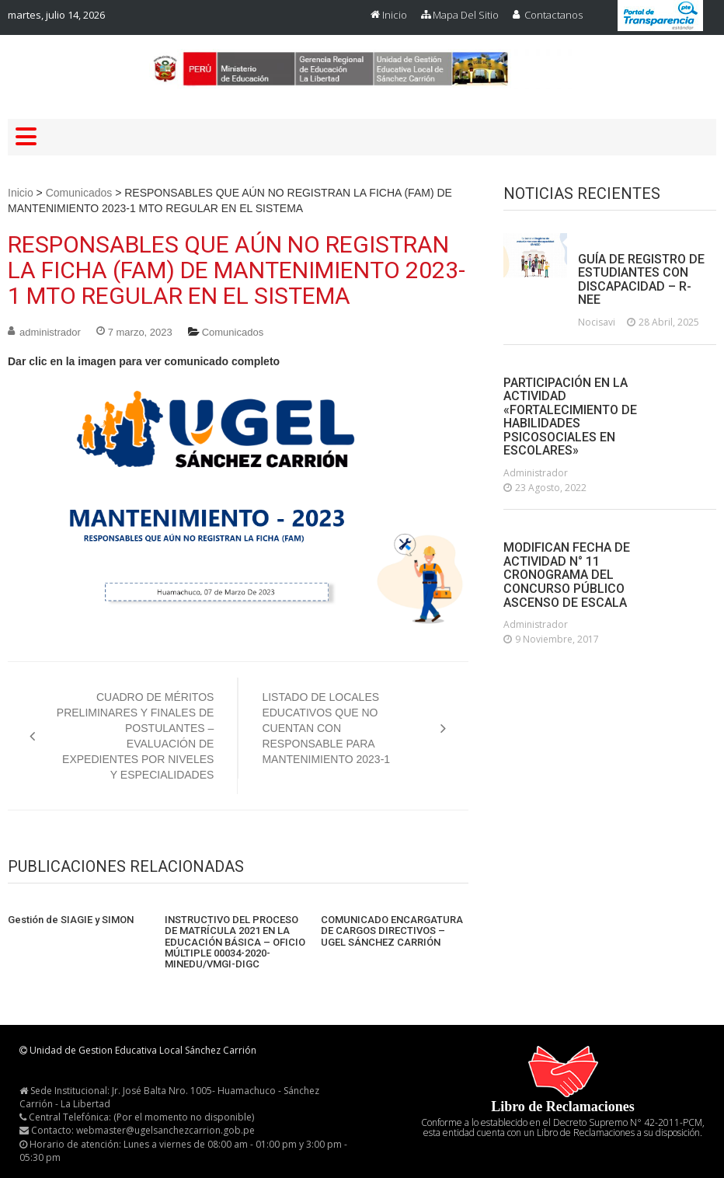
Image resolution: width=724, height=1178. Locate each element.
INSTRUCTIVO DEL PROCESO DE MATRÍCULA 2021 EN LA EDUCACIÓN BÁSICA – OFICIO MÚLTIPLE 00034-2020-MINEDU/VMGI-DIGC (235, 942)
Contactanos (553, 15)
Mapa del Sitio (466, 15)
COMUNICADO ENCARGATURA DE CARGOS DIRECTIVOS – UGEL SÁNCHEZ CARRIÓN (392, 931)
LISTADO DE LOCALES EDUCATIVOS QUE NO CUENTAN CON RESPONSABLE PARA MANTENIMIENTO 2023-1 (326, 728)
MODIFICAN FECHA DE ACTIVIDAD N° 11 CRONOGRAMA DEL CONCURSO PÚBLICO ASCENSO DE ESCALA (566, 575)
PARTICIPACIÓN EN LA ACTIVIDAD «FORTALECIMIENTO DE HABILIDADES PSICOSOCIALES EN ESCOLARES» (570, 417)
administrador (50, 332)
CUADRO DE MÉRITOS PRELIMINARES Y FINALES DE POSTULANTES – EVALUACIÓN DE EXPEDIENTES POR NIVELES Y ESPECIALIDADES (135, 736)
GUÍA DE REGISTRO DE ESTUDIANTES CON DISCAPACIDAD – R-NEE (641, 280)
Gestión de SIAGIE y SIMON (71, 920)
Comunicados (79, 192)
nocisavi (596, 322)
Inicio (394, 15)
